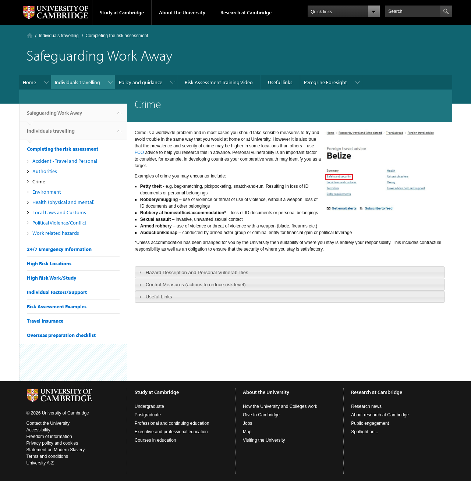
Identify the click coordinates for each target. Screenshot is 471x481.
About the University (182, 12)
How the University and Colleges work (280, 406)
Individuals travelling (59, 35)
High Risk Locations (49, 263)
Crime (38, 181)
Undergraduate (149, 406)
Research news (366, 406)
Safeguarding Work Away (54, 116)
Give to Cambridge (261, 414)
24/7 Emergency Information (59, 249)
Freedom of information (49, 436)
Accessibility (38, 429)
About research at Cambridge (380, 414)
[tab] (290, 272)
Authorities (44, 171)
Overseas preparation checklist (61, 335)
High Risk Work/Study (51, 277)
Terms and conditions (47, 456)
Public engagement (370, 423)
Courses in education (155, 440)
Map (247, 431)
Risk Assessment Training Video (219, 82)
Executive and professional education (171, 431)
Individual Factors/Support (57, 292)
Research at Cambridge (246, 12)
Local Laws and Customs (59, 212)
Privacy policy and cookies (52, 443)
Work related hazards (55, 233)
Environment (46, 192)
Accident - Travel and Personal (64, 161)
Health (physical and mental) (63, 202)
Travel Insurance (45, 320)
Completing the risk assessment (117, 35)
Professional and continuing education (172, 423)
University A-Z (40, 463)
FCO (140, 152)
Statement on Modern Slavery (55, 449)
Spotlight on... (364, 431)
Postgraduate (148, 414)
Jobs (247, 423)
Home (29, 35)
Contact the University (48, 423)
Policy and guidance (140, 82)
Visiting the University (264, 440)
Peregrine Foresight (325, 82)
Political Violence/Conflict (59, 222)
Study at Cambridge (122, 12)
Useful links (280, 82)
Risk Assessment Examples (56, 306)
